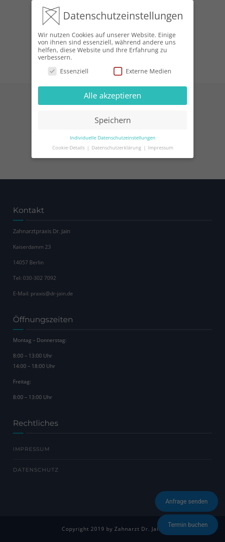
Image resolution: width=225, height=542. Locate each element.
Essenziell (68, 71)
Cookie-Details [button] (69, 148)
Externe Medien (142, 71)
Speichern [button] (113, 120)
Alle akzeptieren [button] (112, 95)
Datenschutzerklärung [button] (117, 148)
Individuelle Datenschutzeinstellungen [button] (112, 138)
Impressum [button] (160, 148)
